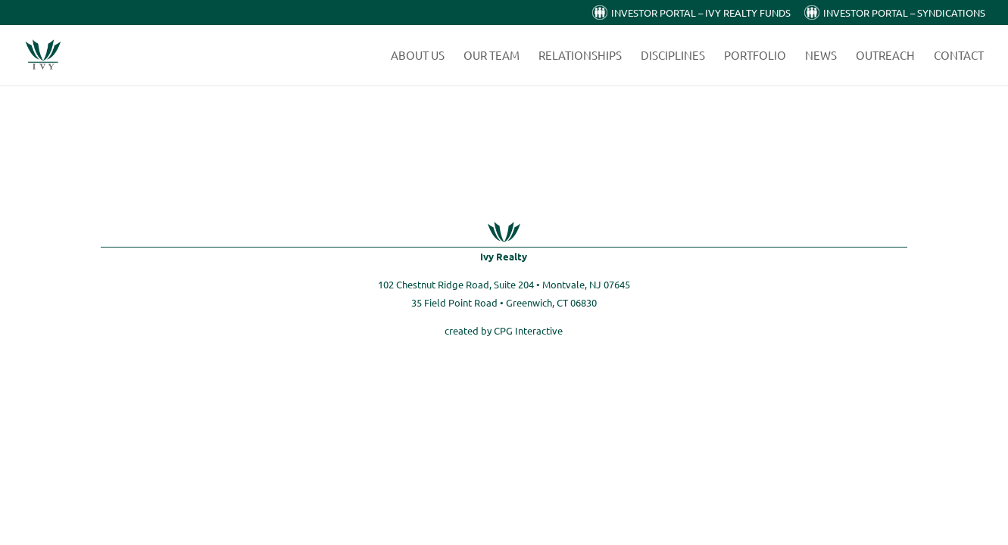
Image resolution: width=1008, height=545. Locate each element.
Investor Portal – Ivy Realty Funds (701, 13)
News (821, 56)
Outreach (885, 56)
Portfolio (755, 56)
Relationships (580, 56)
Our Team (491, 56)
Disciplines (673, 56)
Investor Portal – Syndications (904, 13)
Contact (959, 56)
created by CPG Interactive (504, 330)
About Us (418, 56)
